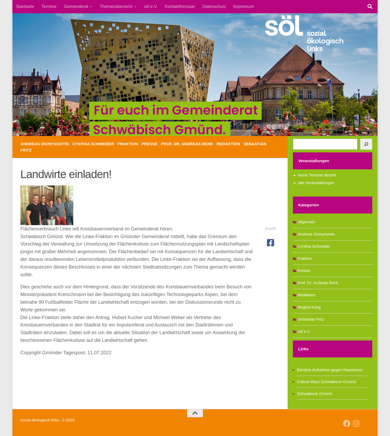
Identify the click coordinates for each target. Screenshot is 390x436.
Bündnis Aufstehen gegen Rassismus (330, 369)
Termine (49, 6)
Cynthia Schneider (98, 144)
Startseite (25, 6)
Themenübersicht (116, 6)
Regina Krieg (309, 307)
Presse (158, 144)
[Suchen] (366, 144)
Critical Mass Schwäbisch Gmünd (326, 381)
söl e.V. (151, 6)
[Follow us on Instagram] (356, 423)
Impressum (243, 6)
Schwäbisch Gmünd (314, 393)
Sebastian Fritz (39, 150)
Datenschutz (214, 6)
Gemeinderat (76, 6)
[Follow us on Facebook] (347, 423)
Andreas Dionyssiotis (46, 144)
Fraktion (135, 144)
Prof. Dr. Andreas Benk (199, 144)
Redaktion (242, 144)
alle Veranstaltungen (316, 182)
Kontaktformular (180, 6)
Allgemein (306, 222)
